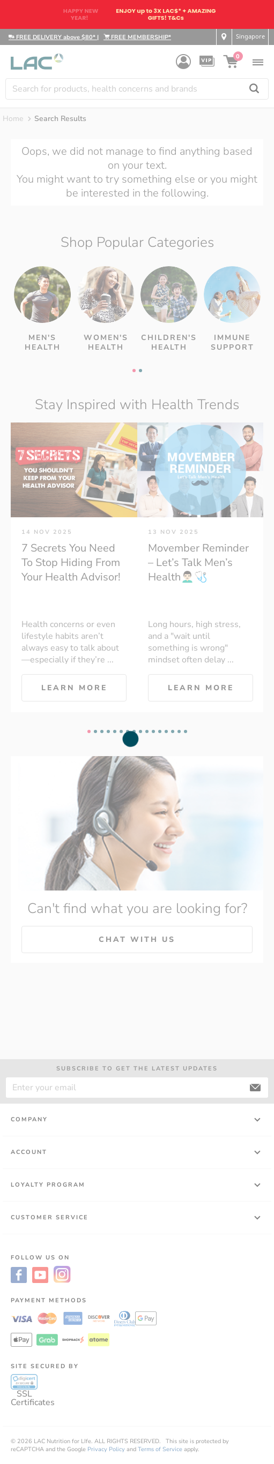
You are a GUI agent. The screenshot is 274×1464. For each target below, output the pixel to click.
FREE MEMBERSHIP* (137, 37)
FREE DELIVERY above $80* (53, 37)
